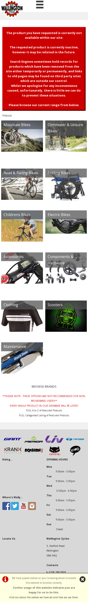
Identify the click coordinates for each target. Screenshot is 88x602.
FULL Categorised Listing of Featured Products (44, 415)
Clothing (11, 304)
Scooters (55, 304)
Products (7, 115)
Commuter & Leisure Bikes (65, 128)
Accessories (14, 256)
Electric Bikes (59, 214)
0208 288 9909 (57, 572)
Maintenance (15, 346)
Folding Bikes (59, 172)
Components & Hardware (60, 260)
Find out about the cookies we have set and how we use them (43, 597)
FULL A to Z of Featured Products (44, 410)
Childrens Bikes (17, 214)
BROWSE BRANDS (44, 386)
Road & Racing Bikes (21, 172)
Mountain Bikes (17, 124)
